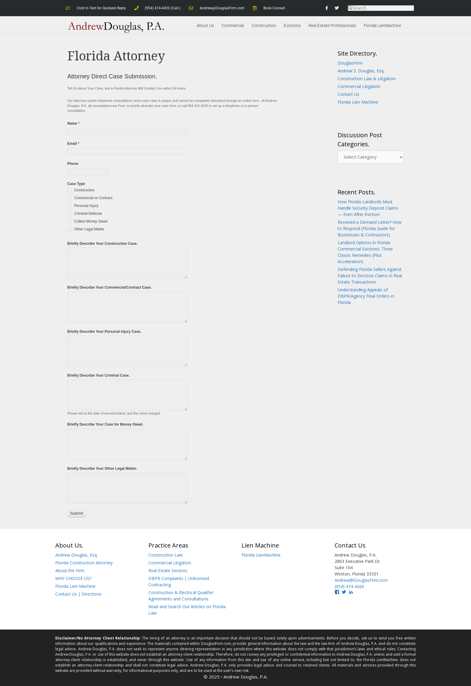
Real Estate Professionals (332, 25)
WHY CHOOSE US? (73, 578)
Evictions (292, 25)
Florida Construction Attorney (84, 563)
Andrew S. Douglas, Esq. (361, 71)
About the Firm (69, 570)
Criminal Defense (84, 213)
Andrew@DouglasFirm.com (361, 580)
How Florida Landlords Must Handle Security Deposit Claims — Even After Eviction (368, 208)
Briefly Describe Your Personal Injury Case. (104, 331)
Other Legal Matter (85, 229)
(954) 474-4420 (349, 586)
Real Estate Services (167, 570)
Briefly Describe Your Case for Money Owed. (105, 424)
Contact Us (348, 94)
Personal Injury (82, 205)
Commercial (233, 25)
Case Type (76, 183)
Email (73, 143)
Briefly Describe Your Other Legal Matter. (102, 468)
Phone (72, 164)
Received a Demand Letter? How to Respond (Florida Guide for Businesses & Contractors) (370, 228)
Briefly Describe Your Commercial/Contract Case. (109, 287)
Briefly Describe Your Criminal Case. (98, 375)
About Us (205, 25)
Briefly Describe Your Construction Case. (102, 243)
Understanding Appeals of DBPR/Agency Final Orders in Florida (366, 296)
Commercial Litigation (359, 86)
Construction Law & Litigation (367, 78)
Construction (264, 25)
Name (73, 123)
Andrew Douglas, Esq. (76, 555)
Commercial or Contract (89, 198)
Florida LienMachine (382, 25)
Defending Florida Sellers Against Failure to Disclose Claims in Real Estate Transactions (370, 275)
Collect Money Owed (87, 221)
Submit (76, 513)
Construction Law (165, 555)
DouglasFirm (350, 63)
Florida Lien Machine (358, 102)
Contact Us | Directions (78, 594)
